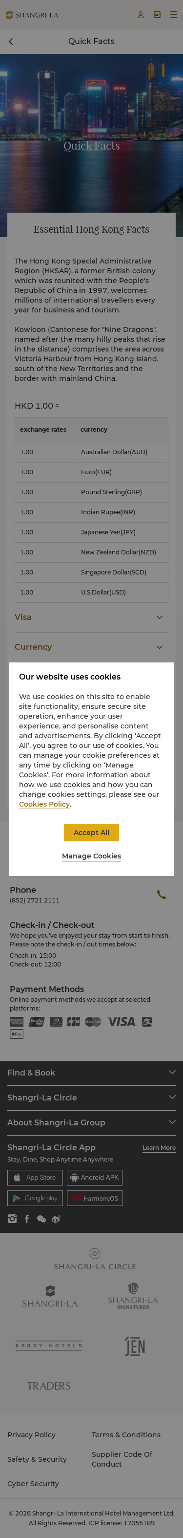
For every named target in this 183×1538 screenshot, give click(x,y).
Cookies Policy (44, 804)
